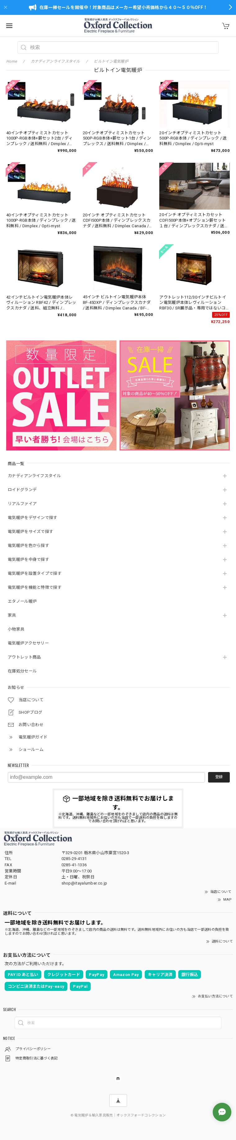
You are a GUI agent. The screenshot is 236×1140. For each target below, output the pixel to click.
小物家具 (16, 629)
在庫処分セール (22, 671)
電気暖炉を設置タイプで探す (34, 573)
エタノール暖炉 (22, 601)
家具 (12, 615)
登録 (219, 777)
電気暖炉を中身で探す (28, 559)
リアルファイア (22, 503)
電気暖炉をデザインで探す (32, 517)
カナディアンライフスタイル (34, 475)
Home (11, 61)
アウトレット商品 (24, 657)
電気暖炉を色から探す (28, 545)
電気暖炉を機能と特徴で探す (34, 587)
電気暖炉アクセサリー (28, 643)
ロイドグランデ (22, 489)
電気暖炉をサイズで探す (30, 531)
